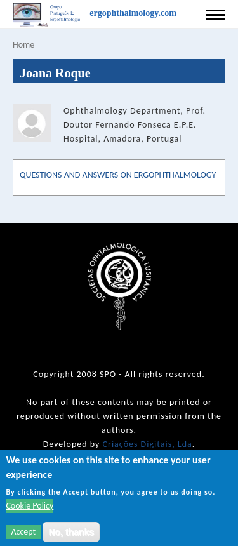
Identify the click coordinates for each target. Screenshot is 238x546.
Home (23, 44)
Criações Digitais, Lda (147, 444)
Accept (23, 536)
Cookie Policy (29, 510)
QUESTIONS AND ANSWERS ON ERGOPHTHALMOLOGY (118, 175)
